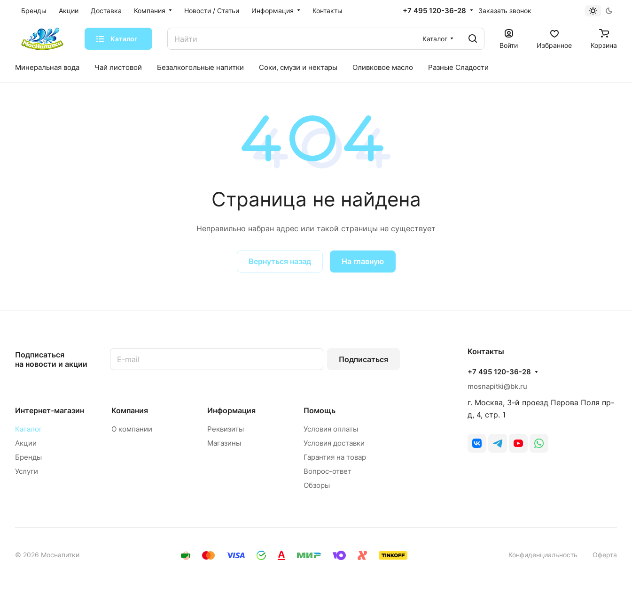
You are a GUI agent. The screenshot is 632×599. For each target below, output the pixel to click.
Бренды (28, 457)
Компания (129, 410)
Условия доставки (334, 443)
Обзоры (317, 485)
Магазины (224, 443)
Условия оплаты (331, 429)
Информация (231, 410)
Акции (26, 443)
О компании (131, 429)
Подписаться (363, 359)
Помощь (320, 410)
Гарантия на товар (335, 457)
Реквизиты (225, 429)
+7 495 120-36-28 (434, 11)
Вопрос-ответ (327, 471)
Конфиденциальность (542, 555)
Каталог (28, 429)
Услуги (26, 471)
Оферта (605, 555)
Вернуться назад (280, 261)
